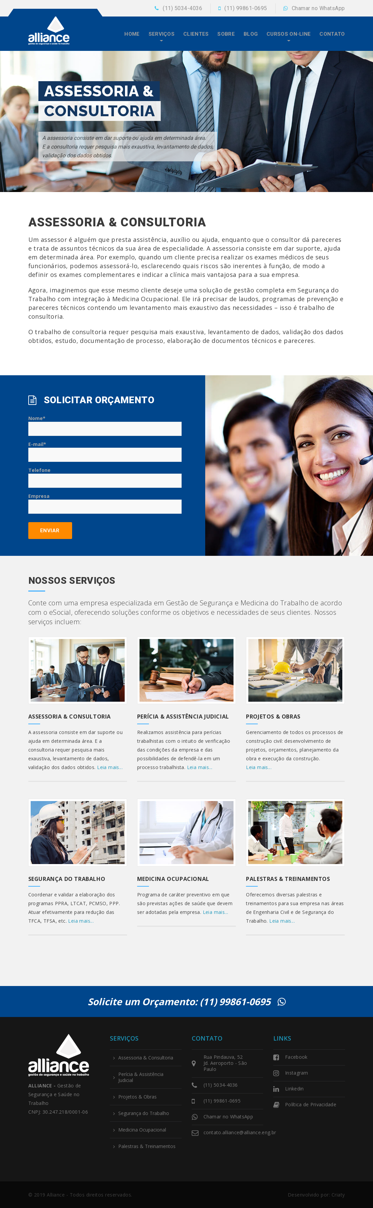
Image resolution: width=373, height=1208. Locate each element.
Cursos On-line (289, 34)
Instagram (296, 1073)
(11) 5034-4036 (182, 8)
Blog (251, 34)
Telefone (105, 477)
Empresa (105, 503)
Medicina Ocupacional (173, 879)
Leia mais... (110, 767)
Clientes (196, 34)
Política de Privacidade (310, 1104)
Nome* (105, 425)
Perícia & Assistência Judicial (183, 716)
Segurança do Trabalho (66, 879)
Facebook (296, 1057)
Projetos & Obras (273, 716)
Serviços (162, 34)
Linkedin (294, 1088)
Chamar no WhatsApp (318, 8)
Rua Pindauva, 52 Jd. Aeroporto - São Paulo (225, 1063)
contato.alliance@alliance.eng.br (240, 1132)
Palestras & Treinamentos (288, 879)
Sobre (226, 34)
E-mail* (105, 451)
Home (131, 34)
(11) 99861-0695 (245, 8)
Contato (332, 34)
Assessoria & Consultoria (69, 716)
